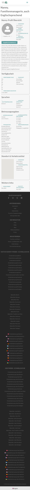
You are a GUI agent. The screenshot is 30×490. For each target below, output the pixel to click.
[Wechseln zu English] (15, 488)
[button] (27, 2)
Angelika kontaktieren (9, 42)
